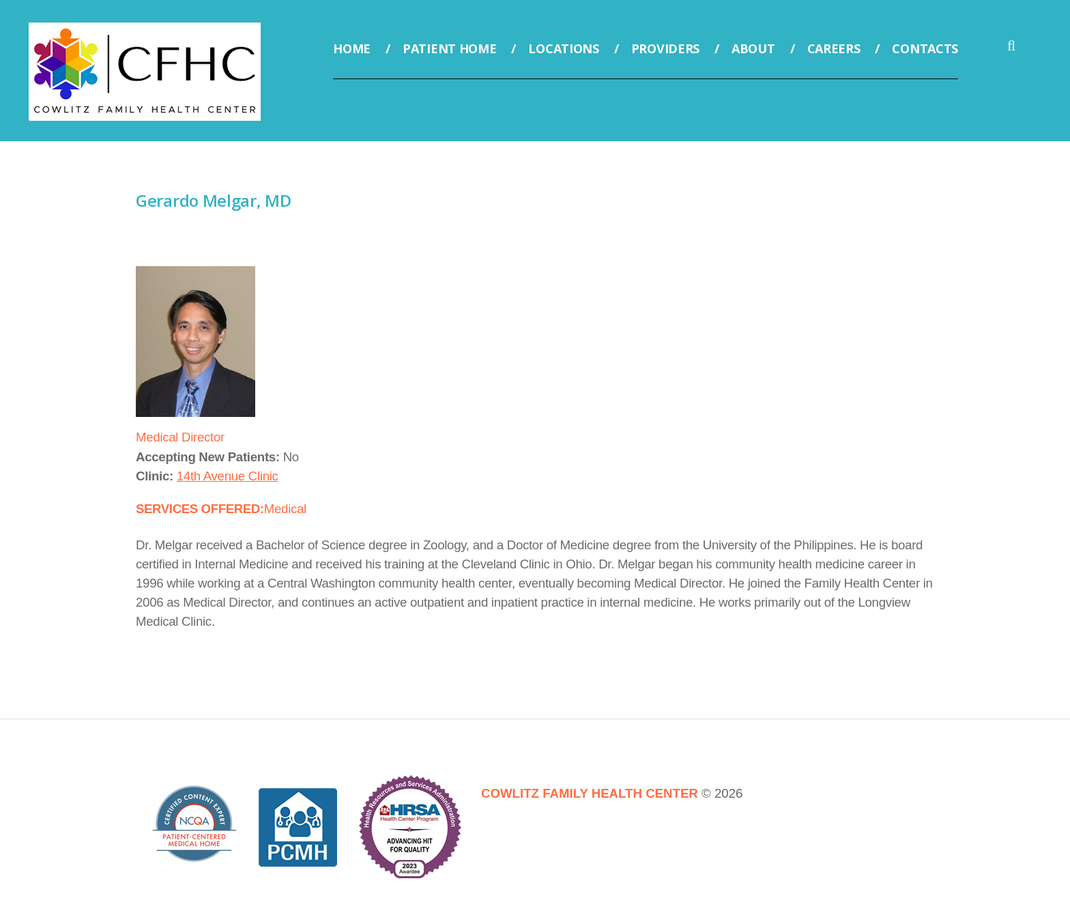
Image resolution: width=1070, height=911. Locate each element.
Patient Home (449, 48)
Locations (563, 48)
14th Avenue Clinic (227, 476)
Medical (285, 509)
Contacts (925, 48)
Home (352, 48)
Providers (665, 48)
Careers (834, 48)
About (753, 48)
